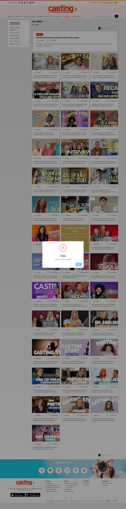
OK (79, 264)
